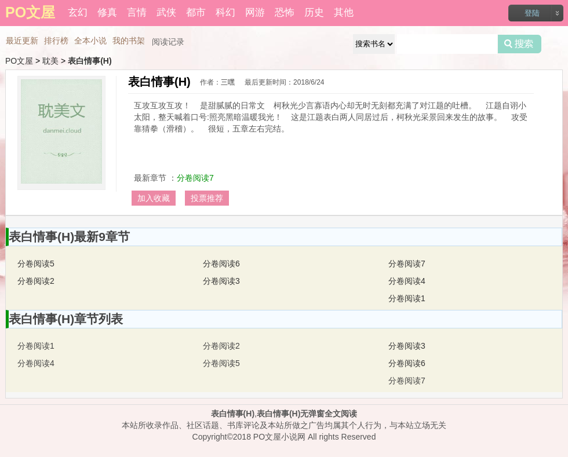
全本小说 (90, 40)
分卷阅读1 (406, 298)
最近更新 (22, 40)
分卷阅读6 (221, 263)
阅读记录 (168, 41)
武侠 (166, 12)
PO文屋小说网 (279, 436)
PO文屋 (19, 60)
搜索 (519, 44)
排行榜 (56, 40)
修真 (107, 12)
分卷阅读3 (221, 281)
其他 (344, 12)
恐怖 (284, 12)
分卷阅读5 (35, 263)
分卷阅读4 (406, 281)
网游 (255, 12)
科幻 (225, 12)
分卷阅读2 (35, 281)
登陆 (532, 13)
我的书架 (128, 40)
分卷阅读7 (195, 177)
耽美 (50, 60)
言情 (137, 12)
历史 (314, 12)
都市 (196, 12)
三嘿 (228, 82)
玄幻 (78, 12)
